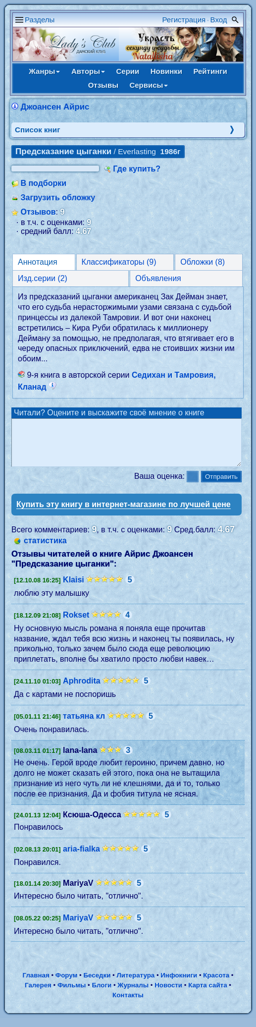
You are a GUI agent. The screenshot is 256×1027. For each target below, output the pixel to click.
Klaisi (73, 588)
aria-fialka (81, 858)
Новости (168, 994)
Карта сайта (207, 994)
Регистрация (184, 19)
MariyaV (78, 926)
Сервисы (148, 85)
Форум (66, 984)
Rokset (76, 624)
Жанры (44, 71)
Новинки (166, 71)
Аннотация (37, 262)
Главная (35, 984)
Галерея (38, 994)
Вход (218, 19)
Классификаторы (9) (119, 262)
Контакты (128, 1004)
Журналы (133, 994)
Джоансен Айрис (54, 107)
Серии (127, 71)
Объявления (158, 278)
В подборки (43, 183)
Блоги (102, 994)
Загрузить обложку (57, 197)
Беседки (96, 984)
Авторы (88, 71)
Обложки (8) (202, 262)
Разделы (39, 19)
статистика (45, 549)
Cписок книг (37, 129)
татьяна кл (84, 725)
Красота (216, 984)
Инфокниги (178, 984)
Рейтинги (210, 71)
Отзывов (37, 212)
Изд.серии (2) (42, 278)
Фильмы (71, 994)
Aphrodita (82, 689)
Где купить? (136, 169)
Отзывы (103, 85)
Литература (136, 984)
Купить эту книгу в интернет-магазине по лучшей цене (123, 513)
